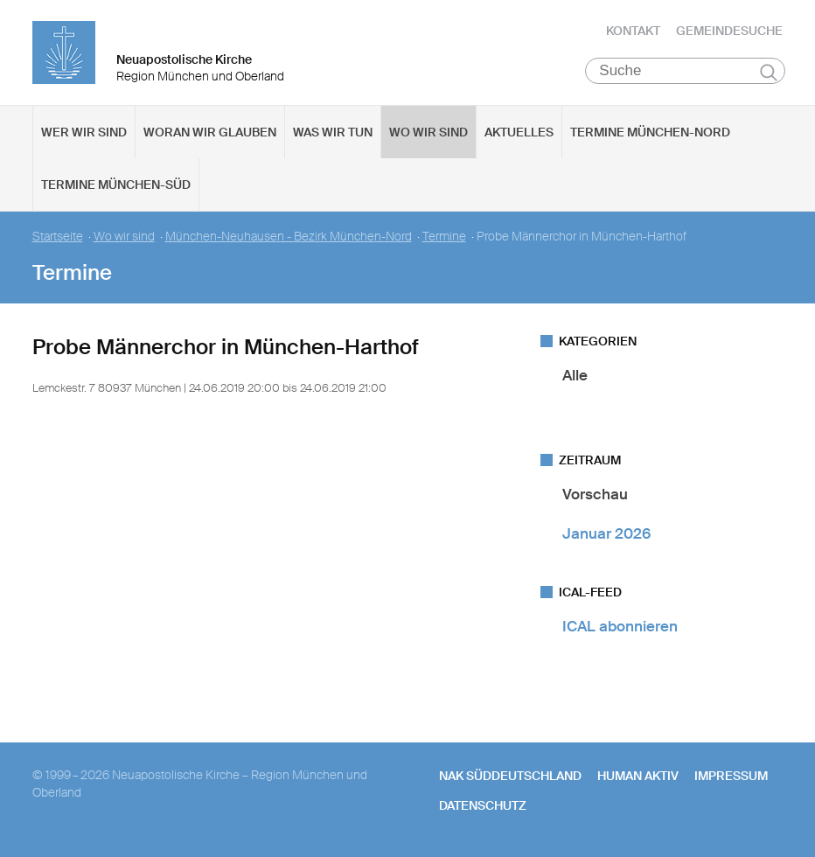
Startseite (57, 236)
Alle (575, 375)
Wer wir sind (84, 132)
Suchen (769, 72)
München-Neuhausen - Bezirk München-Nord (288, 236)
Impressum (731, 776)
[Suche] (685, 71)
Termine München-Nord (650, 132)
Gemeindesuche (729, 30)
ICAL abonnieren (620, 626)
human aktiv (638, 776)
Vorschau (595, 494)
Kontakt (633, 30)
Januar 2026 (606, 533)
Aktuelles (519, 132)
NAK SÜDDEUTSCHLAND (510, 776)
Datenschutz (482, 805)
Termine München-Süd (116, 184)
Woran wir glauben (209, 132)
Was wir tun (333, 132)
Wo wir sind (428, 132)
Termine (444, 236)
